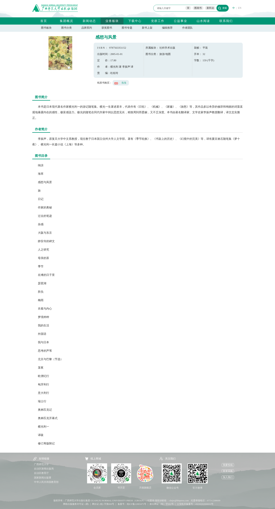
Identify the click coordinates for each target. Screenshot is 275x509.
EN (239, 8)
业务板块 (112, 21)
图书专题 (127, 27)
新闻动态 (89, 21)
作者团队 (187, 27)
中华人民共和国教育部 (46, 482)
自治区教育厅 (41, 473)
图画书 (198, 8)
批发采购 (228, 471)
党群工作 (157, 21)
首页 (43, 21)
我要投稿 (228, 465)
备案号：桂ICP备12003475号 (132, 504)
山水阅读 (203, 21)
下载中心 (135, 21)
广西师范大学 (41, 464)
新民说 (210, 8)
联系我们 (226, 21)
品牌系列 (86, 27)
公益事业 (180, 21)
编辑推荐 (167, 27)
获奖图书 (107, 27)
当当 (123, 82)
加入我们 (228, 477)
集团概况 (66, 21)
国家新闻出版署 (42, 477)
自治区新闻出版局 (44, 468)
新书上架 (147, 27)
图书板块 (46, 27)
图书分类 (66, 27)
